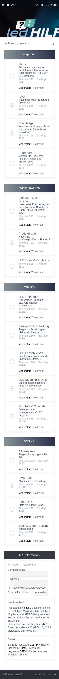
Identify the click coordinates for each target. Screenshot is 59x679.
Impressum (40, 674)
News (22, 64)
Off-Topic (29, 441)
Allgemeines (27, 451)
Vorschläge (26, 123)
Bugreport (25, 152)
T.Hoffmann (37, 88)
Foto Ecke (25, 501)
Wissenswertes (29, 187)
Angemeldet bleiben (20, 592)
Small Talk (25, 478)
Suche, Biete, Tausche (34, 525)
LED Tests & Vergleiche (34, 260)
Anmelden (13, 564)
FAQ (22, 96)
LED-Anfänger (28, 296)
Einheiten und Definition (28, 199)
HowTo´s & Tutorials (32, 406)
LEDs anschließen (31, 353)
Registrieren (29, 564)
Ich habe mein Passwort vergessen (27, 587)
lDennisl (22, 654)
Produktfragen (28, 233)
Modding (29, 286)
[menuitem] (11, 5)
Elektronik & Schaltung (34, 326)
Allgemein (29, 54)
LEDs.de (51, 4)
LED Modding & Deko (33, 379)
